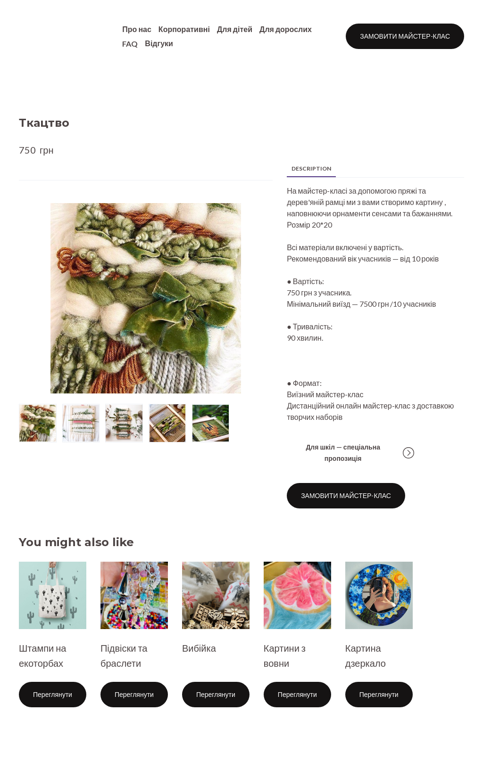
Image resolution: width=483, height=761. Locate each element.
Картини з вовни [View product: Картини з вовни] (285, 655)
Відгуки (159, 43)
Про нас (136, 29)
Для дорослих (285, 29)
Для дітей (234, 29)
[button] (405, 36)
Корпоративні (184, 29)
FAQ (130, 43)
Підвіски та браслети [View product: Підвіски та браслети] (124, 655)
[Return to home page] (54, 36)
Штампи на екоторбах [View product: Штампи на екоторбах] (42, 655)
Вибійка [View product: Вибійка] (199, 648)
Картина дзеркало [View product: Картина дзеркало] (365, 655)
